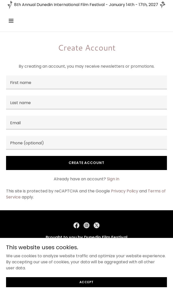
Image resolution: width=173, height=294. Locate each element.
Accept (86, 282)
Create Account (86, 162)
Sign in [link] (113, 179)
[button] (18, 21)
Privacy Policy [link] (124, 191)
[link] (76, 225)
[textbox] (86, 82)
